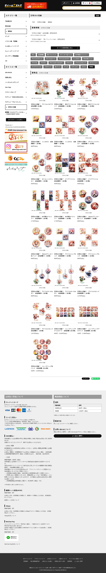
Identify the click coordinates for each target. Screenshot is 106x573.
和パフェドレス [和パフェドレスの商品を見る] (51, 54)
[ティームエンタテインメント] (16, 129)
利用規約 (25, 561)
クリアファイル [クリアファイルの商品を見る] (36, 67)
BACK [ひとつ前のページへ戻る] (97, 16)
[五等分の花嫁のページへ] (16, 107)
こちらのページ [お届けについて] (63, 423)
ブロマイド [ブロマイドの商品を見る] (48, 67)
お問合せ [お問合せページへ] (96, 3)
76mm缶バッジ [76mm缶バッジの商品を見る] (87, 58)
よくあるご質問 (79, 561)
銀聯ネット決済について (11, 500)
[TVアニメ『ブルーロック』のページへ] (16, 102)
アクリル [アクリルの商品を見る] (69, 62)
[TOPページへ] (13, 5)
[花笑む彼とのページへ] (16, 77)
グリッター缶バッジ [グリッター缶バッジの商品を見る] (66, 54)
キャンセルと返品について (76, 558)
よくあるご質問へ (77, 436)
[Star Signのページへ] (16, 87)
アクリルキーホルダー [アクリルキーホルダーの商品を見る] (56, 62)
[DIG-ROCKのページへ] (16, 72)
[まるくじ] (16, 137)
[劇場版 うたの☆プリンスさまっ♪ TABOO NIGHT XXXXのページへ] (16, 113)
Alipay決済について (10, 515)
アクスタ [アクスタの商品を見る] (34, 62)
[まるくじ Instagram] (16, 147)
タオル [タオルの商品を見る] (84, 67)
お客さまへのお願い (47, 561)
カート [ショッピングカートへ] (86, 3)
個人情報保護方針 (35, 561)
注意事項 (21, 469)
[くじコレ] (16, 158)
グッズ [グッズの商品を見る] (66, 67)
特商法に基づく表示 (60, 561)
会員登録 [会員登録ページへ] (76, 3)
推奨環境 (69, 561)
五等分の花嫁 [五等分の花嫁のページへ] (41, 22)
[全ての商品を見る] (33, 54)
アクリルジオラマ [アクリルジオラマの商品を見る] (64, 58)
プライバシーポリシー (36, 469)
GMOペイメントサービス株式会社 (18, 465)
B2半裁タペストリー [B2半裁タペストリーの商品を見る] (81, 54)
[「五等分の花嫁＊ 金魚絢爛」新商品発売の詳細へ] (65, 34)
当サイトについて (27, 558)
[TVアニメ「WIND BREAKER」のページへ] (16, 97)
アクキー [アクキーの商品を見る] (43, 62)
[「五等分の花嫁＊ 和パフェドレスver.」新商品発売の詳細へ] (65, 40)
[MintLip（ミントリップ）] (16, 168)
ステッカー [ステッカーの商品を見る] (75, 67)
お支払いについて (51, 558)
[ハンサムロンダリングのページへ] (16, 82)
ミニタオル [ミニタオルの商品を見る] (76, 58)
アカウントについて (40, 558)
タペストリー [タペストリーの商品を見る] (94, 62)
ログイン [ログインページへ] (66, 3)
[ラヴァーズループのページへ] (16, 92)
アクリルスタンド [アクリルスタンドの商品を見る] (80, 62)
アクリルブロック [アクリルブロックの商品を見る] (37, 58)
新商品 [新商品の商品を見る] (91, 67)
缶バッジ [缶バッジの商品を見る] (57, 67)
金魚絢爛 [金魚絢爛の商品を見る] (40, 54)
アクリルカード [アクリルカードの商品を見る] (50, 58)
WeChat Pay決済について (12, 544)
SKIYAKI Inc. (64, 570)
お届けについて (63, 558)
